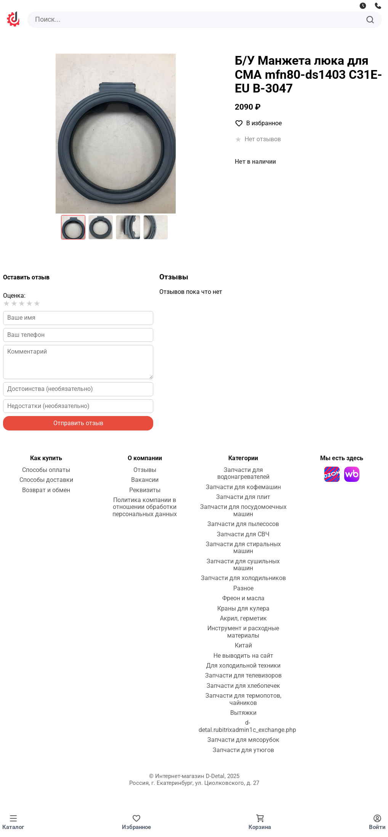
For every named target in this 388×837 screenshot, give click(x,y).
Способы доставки (46, 480)
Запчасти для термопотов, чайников (243, 699)
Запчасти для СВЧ (243, 534)
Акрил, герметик (243, 618)
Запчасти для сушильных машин (243, 565)
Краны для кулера (243, 608)
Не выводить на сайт (243, 655)
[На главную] (13, 20)
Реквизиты (144, 490)
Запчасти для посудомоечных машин (243, 510)
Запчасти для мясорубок (243, 740)
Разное (243, 588)
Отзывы (144, 470)
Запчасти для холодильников (243, 578)
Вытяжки (243, 712)
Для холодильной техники (243, 665)
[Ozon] (332, 474)
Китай (243, 645)
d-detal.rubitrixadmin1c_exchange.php (247, 726)
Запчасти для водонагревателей (243, 473)
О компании (145, 458)
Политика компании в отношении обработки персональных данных (144, 507)
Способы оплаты (46, 470)
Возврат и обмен (46, 490)
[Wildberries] (351, 474)
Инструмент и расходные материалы (243, 632)
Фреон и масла (243, 598)
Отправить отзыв (78, 423)
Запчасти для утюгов (243, 750)
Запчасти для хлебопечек (243, 685)
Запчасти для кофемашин (243, 487)
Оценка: (14, 295)
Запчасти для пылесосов (243, 524)
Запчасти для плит (243, 497)
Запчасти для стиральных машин (243, 548)
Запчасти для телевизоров (243, 675)
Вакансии (145, 480)
